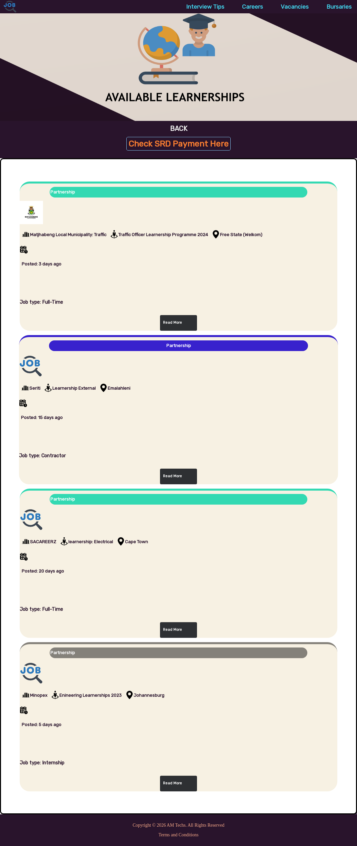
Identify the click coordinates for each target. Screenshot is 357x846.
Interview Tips (205, 6)
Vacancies (295, 6)
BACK (178, 129)
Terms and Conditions (179, 834)
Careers (252, 6)
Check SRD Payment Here (178, 144)
